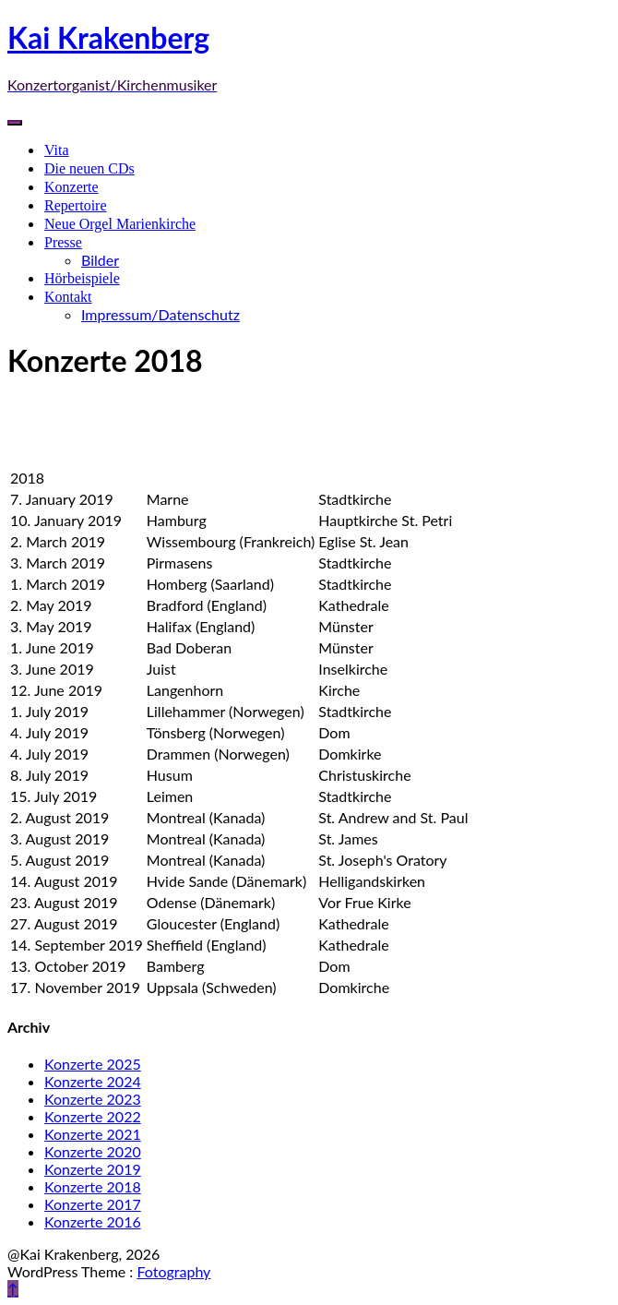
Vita (56, 150)
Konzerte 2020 (92, 1151)
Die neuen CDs (89, 168)
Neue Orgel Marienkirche (120, 224)
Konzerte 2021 (92, 1134)
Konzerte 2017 (92, 1204)
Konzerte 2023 (92, 1098)
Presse (63, 242)
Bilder (100, 260)
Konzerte (71, 187)
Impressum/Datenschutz (160, 314)
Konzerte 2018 (92, 1186)
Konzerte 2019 (92, 1169)
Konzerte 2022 (92, 1116)
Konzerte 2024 (92, 1081)
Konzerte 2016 (92, 1221)
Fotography (173, 1271)
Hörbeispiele (82, 278)
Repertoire (75, 205)
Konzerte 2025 (92, 1063)
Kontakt (68, 297)
